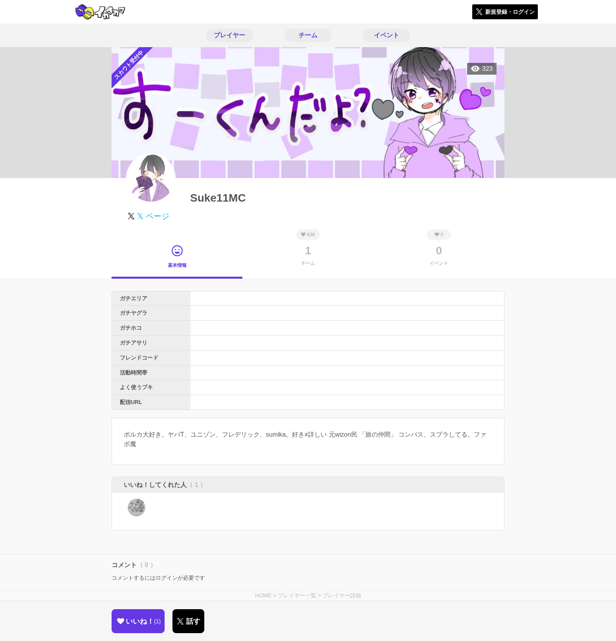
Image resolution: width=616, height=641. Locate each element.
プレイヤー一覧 (297, 595)
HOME (263, 595)
